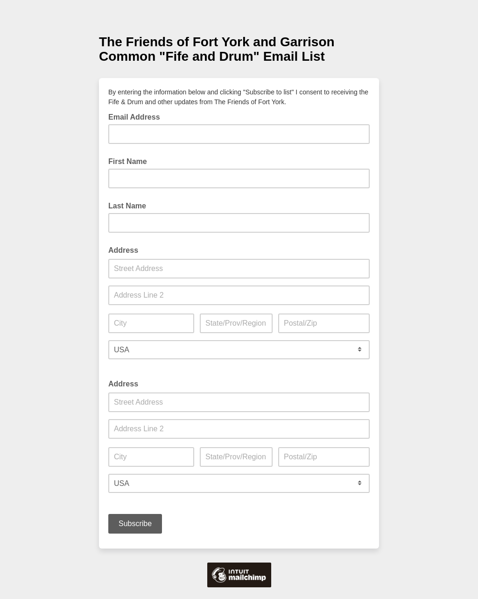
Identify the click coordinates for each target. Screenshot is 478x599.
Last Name (127, 206)
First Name (127, 161)
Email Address (137, 116)
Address (123, 250)
